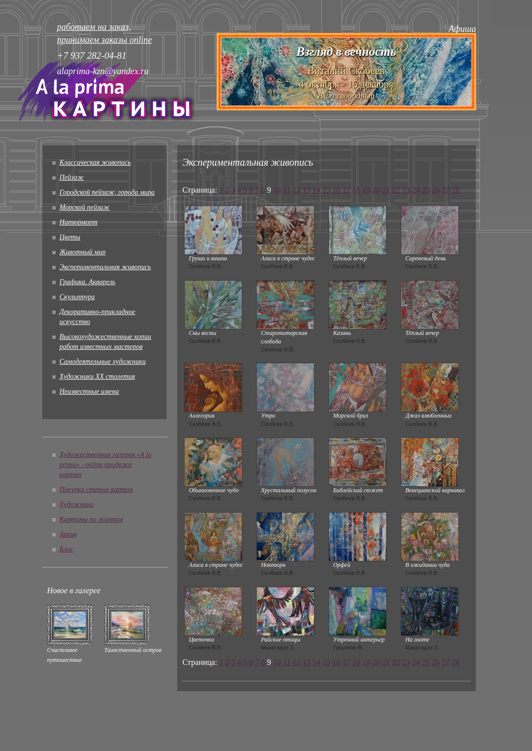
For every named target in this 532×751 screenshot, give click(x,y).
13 (307, 190)
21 (386, 190)
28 (456, 190)
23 (406, 190)
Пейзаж (72, 177)
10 (277, 190)
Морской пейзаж (85, 207)
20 (376, 190)
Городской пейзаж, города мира (107, 192)
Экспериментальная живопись (105, 267)
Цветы (70, 237)
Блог (66, 549)
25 (426, 190)
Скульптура (77, 297)
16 (336, 190)
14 (316, 190)
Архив (68, 534)
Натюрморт (79, 222)
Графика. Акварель (87, 282)
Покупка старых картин (96, 489)
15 (326, 190)
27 (446, 190)
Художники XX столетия (97, 376)
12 (297, 190)
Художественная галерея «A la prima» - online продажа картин (106, 464)
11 (286, 190)
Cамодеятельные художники (103, 361)
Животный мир (83, 252)
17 (346, 190)
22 (396, 190)
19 (366, 190)
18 (356, 190)
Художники (77, 504)
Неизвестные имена (89, 391)
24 (416, 190)
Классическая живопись (95, 162)
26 (436, 190)
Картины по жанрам (91, 519)
